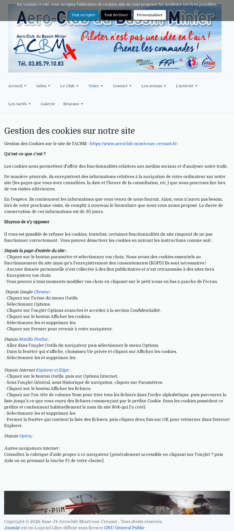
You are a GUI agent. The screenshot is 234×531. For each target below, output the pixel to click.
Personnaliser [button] (150, 15)
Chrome (41, 292)
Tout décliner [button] (116, 15)
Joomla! (12, 528)
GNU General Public (124, 528)
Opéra (25, 436)
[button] (18, 86)
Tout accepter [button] (83, 15)
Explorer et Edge (52, 370)
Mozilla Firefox (33, 339)
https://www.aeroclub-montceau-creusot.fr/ (134, 143)
